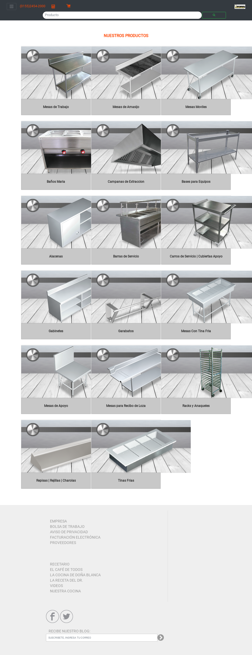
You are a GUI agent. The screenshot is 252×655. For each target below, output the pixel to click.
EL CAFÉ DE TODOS (66, 569)
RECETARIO (60, 564)
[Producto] (122, 15)
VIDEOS (56, 586)
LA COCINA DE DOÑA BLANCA (75, 575)
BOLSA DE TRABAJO (67, 526)
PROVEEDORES (63, 543)
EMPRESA (58, 521)
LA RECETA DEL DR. (66, 580)
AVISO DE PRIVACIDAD (69, 532)
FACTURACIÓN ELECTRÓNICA (75, 537)
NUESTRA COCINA (65, 591)
